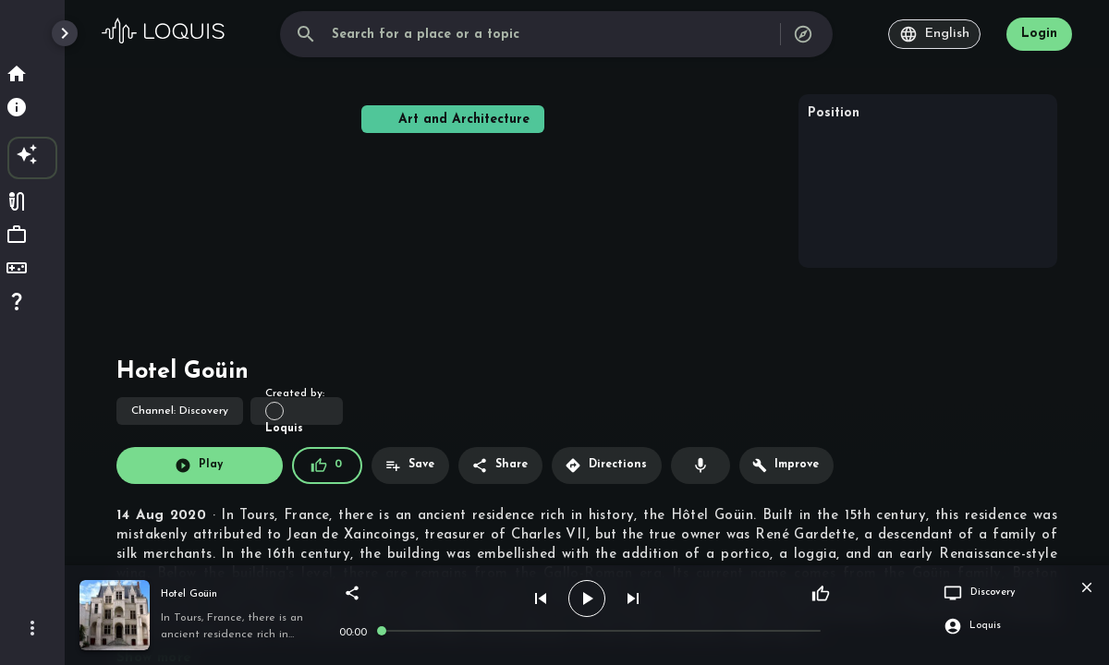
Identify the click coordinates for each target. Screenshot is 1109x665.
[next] (633, 598)
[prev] (540, 598)
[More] (32, 628)
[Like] (821, 594)
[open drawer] (65, 33)
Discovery (179, 411)
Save (409, 465)
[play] (586, 598)
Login (1039, 34)
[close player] (1087, 587)
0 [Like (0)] (326, 465)
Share (499, 465)
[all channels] (803, 34)
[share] (352, 593)
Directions (606, 465)
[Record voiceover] (700, 465)
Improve (785, 465)
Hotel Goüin (189, 594)
